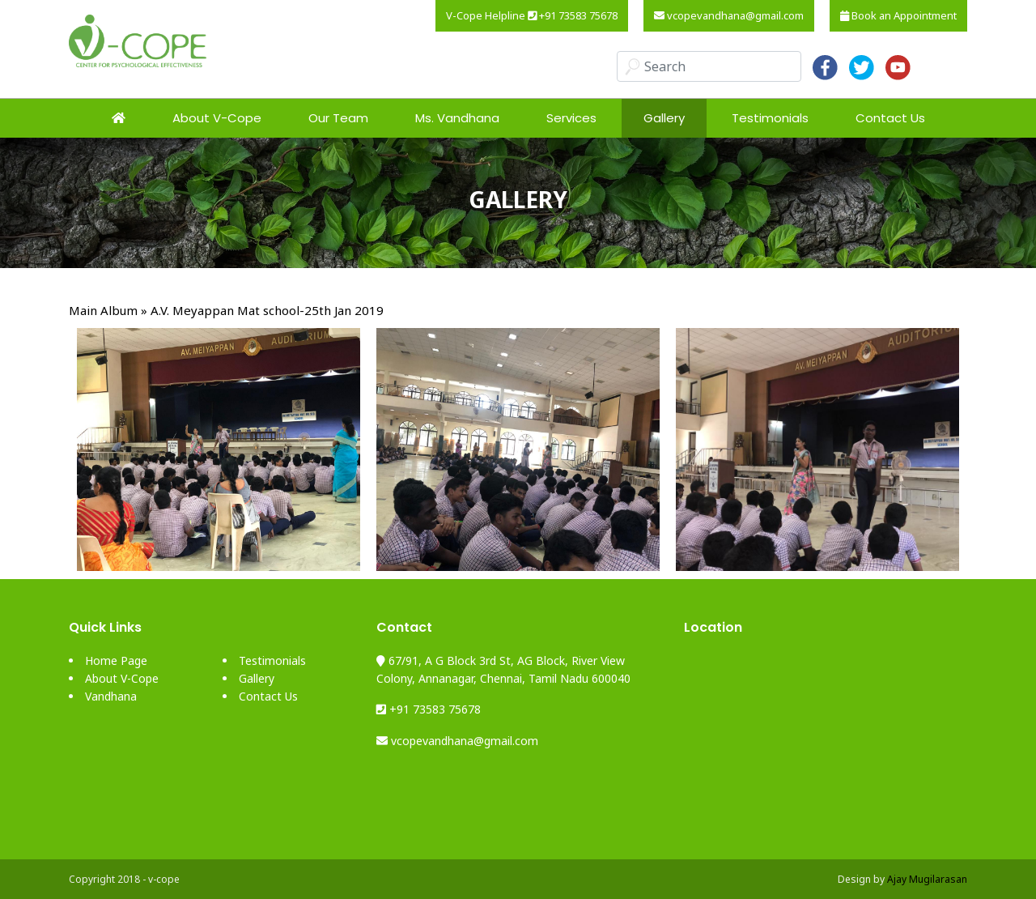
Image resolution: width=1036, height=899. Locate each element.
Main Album (103, 310)
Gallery (664, 117)
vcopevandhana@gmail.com (729, 15)
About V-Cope (216, 117)
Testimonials (770, 117)
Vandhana (111, 696)
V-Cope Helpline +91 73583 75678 (532, 15)
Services (571, 117)
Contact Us (890, 117)
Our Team (338, 117)
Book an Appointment (898, 15)
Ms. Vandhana (457, 117)
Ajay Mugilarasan (927, 879)
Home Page (116, 660)
